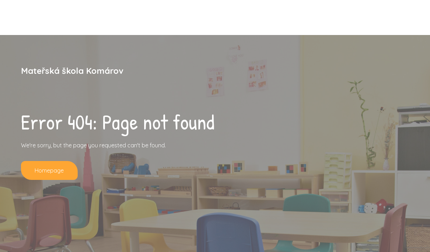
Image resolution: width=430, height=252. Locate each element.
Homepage (49, 170)
